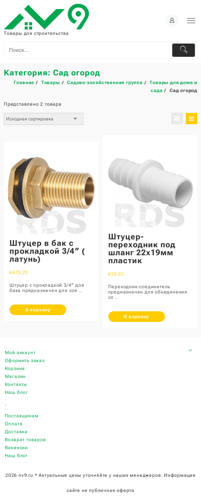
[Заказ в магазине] (43, 119)
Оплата (14, 423)
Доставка (16, 431)
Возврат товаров (25, 439)
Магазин (15, 376)
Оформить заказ (25, 360)
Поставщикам (22, 415)
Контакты (16, 384)
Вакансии (16, 447)
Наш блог (16, 392)
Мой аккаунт (20, 352)
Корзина (15, 368)
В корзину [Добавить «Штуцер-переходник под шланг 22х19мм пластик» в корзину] (136, 316)
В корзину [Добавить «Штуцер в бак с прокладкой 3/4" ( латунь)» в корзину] (37, 309)
